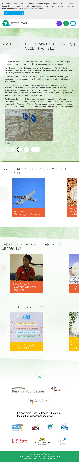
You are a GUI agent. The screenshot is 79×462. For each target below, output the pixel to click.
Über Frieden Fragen (30, 458)
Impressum (42, 458)
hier (33, 9)
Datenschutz (51, 458)
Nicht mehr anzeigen (13, 13)
